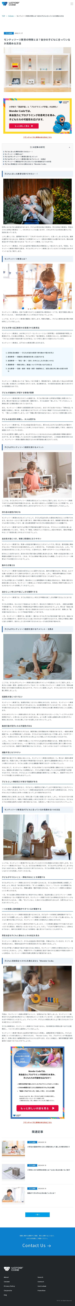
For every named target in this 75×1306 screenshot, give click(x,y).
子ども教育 (9, 33)
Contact (41, 1282)
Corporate (8, 1290)
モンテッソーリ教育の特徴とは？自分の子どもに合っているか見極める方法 (40, 16)
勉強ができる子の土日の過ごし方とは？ (41, 1193)
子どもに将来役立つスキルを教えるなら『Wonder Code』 (25, 164)
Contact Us (37, 1245)
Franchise (42, 1290)
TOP (3, 16)
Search (40, 1277)
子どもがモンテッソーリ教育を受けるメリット (20, 156)
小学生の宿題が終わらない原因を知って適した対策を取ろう (48, 1147)
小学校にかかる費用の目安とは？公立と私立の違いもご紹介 (48, 1170)
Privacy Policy (9, 1286)
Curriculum (42, 1286)
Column (11, 16)
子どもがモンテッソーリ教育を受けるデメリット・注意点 (24, 159)
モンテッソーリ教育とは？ (13, 154)
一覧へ (37, 1214)
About (6, 1277)
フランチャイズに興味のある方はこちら (37, 137)
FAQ (5, 1295)
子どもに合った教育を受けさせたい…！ (18, 151)
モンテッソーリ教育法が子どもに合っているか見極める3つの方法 (27, 161)
